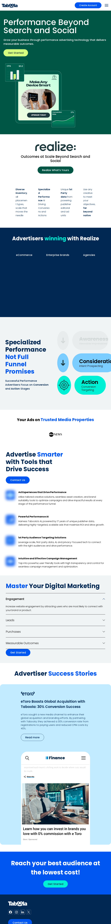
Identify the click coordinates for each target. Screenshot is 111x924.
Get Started (16, 53)
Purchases (13, 632)
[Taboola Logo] (10, 5)
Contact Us (17, 480)
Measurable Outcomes (22, 643)
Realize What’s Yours (55, 170)
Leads (10, 620)
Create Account (88, 5)
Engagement (15, 599)
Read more (32, 737)
